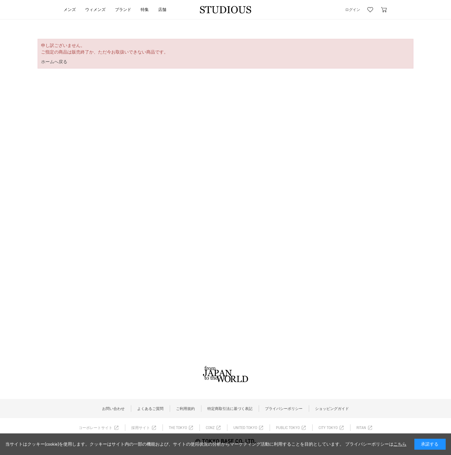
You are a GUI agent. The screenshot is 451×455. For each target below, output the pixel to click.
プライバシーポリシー (284, 408)
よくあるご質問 (150, 408)
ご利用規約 (185, 408)
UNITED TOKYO (245, 427)
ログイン (352, 9)
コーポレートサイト (95, 427)
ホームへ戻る (54, 62)
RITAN (361, 427)
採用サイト (140, 427)
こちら (400, 444)
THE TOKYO (178, 427)
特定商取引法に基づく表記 (229, 408)
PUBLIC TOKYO (288, 427)
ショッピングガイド (332, 408)
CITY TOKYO (328, 427)
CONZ (210, 427)
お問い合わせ (113, 408)
